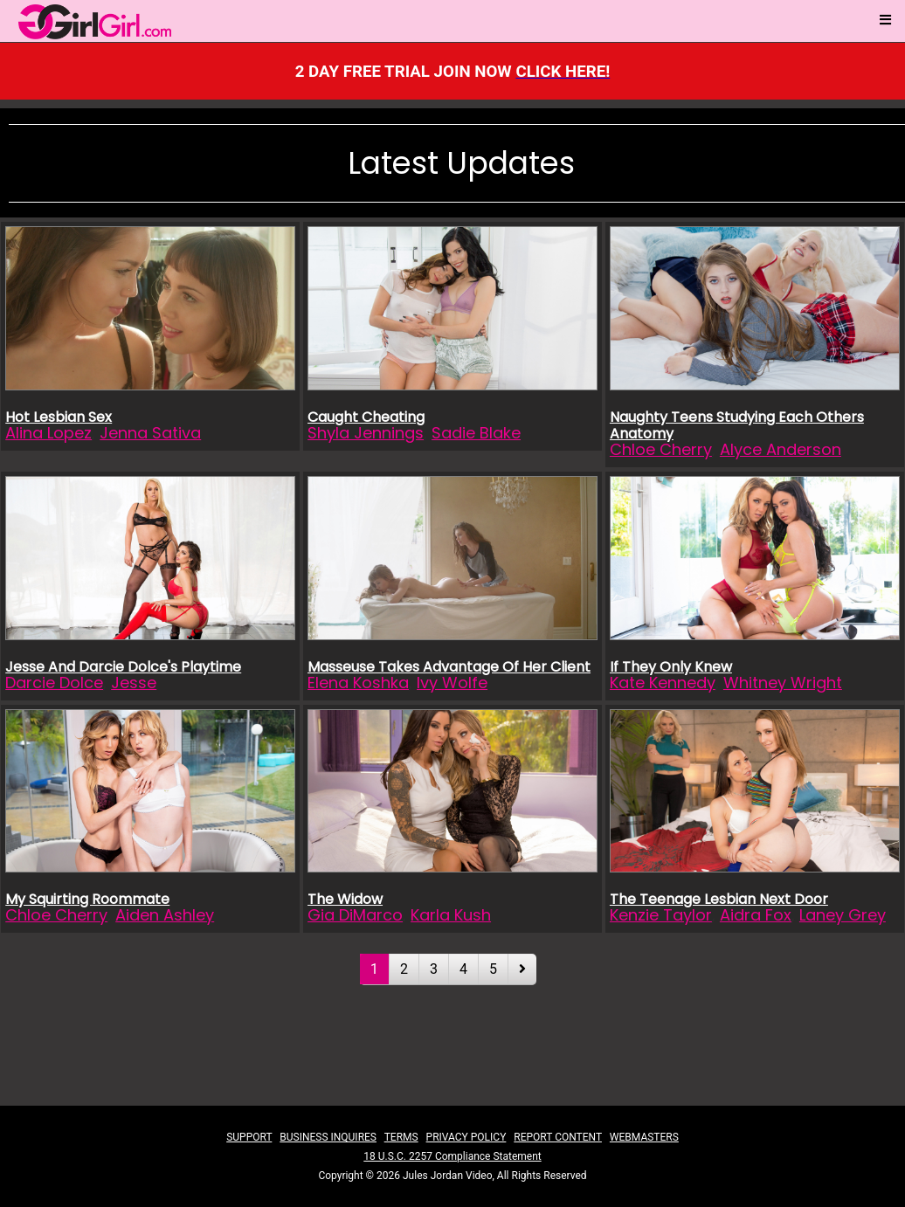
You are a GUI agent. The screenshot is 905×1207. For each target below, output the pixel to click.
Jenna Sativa (150, 433)
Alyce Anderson (780, 449)
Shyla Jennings (365, 433)
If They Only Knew (671, 667)
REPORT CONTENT (558, 1137)
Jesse (133, 682)
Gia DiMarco (355, 915)
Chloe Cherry (661, 449)
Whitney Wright (782, 682)
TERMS (401, 1137)
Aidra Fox (755, 915)
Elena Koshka (358, 682)
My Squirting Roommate (87, 899)
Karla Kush (451, 915)
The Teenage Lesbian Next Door (719, 899)
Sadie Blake (476, 433)
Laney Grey (842, 915)
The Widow (345, 899)
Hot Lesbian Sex (58, 417)
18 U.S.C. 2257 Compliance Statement (452, 1156)
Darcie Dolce (54, 682)
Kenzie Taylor (661, 915)
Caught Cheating (366, 417)
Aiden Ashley (164, 915)
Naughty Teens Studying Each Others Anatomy (737, 425)
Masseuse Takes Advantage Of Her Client (449, 667)
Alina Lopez (48, 433)
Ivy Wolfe (452, 682)
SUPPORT (249, 1137)
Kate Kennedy (662, 682)
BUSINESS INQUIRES (328, 1137)
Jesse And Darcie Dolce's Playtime (123, 667)
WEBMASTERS (644, 1137)
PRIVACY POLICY (466, 1137)
